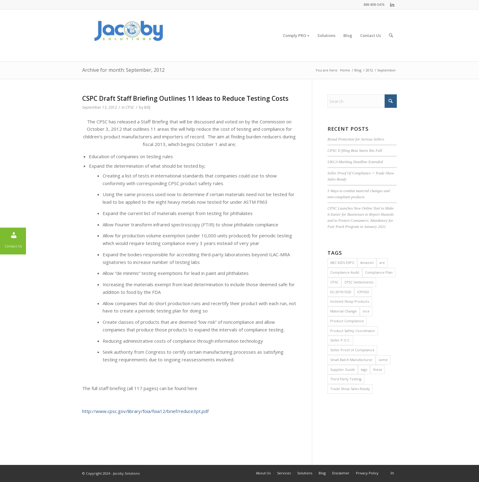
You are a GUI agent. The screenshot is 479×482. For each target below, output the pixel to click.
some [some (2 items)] (383, 359)
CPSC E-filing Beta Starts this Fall (354, 150)
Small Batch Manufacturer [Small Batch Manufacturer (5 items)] (351, 359)
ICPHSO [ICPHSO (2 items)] (363, 292)
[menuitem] (296, 35)
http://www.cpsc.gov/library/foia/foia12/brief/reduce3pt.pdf (145, 411)
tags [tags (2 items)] (364, 369)
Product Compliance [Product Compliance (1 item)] (347, 321)
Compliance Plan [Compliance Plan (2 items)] (379, 272)
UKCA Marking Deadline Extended (355, 162)
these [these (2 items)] (377, 369)
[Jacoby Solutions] (128, 35)
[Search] (391, 35)
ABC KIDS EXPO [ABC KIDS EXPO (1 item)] (342, 262)
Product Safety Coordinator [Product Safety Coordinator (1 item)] (352, 330)
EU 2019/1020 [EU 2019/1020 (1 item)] (340, 292)
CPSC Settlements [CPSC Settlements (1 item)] (358, 282)
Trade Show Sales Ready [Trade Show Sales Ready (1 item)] (350, 388)
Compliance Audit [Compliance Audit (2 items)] (344, 272)
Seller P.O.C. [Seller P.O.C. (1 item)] (340, 340)
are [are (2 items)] (382, 262)
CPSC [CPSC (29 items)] (334, 282)
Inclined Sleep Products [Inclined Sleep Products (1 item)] (349, 301)
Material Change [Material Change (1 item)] (343, 311)
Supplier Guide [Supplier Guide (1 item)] (342, 369)
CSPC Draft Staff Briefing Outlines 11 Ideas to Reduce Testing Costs (185, 98)
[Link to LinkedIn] (392, 4)
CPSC (130, 107)
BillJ (147, 107)
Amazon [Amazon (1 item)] (367, 262)
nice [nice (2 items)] (366, 311)
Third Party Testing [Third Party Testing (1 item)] (345, 379)
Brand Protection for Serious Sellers (355, 139)
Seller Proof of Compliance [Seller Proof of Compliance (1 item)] (352, 350)
